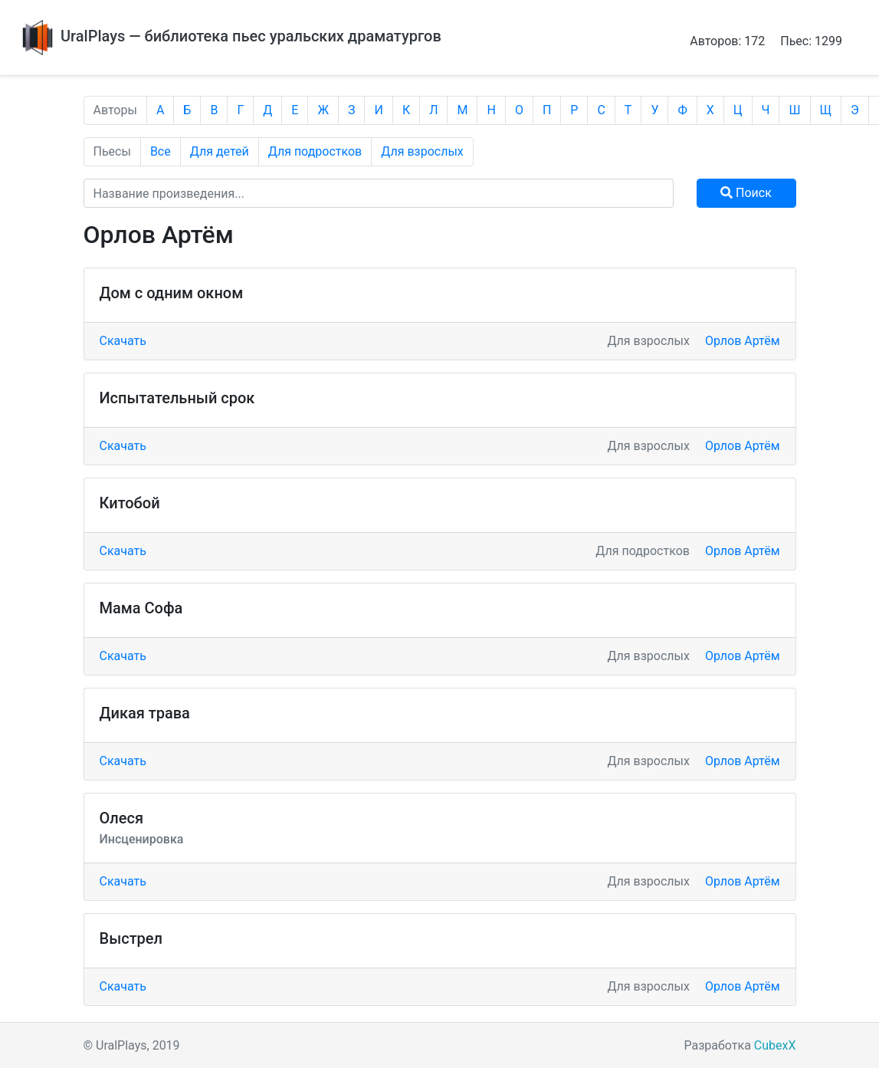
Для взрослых (422, 151)
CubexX (775, 1045)
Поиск (746, 193)
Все (160, 151)
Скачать (123, 341)
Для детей (219, 151)
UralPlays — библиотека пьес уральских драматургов (229, 36)
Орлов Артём (742, 341)
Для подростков (315, 151)
